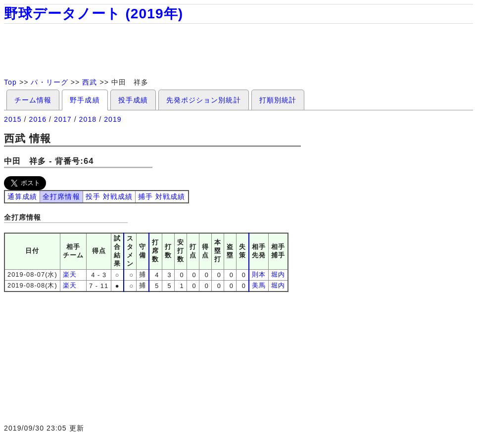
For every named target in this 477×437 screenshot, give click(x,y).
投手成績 (133, 100)
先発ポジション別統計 (203, 100)
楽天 (70, 274)
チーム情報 (32, 100)
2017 (63, 119)
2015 (13, 119)
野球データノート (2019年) (93, 13)
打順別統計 (277, 100)
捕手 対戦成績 (161, 196)
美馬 (259, 285)
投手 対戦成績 (109, 196)
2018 (88, 119)
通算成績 (22, 196)
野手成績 (84, 100)
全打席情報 (61, 196)
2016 (38, 119)
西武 (89, 82)
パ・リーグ (49, 82)
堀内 (278, 274)
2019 (113, 119)
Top (10, 82)
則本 (259, 274)
